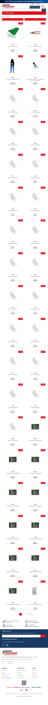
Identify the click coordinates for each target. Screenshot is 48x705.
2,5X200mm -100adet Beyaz (13, 212)
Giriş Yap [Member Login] (31, 7)
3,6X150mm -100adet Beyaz (35, 212)
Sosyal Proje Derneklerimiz (6, 685)
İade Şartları (19, 680)
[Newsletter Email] (24, 643)
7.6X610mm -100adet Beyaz (13, 113)
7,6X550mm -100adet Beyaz (35, 412)
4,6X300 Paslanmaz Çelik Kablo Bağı (12, 478)
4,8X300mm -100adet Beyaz (13, 345)
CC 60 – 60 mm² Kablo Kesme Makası (35, 46)
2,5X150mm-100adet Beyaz (35, 179)
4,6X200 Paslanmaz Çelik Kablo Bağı (35, 445)
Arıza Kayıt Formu (35, 678)
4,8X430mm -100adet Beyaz (13, 445)
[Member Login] (34, 7)
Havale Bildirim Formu (36, 683)
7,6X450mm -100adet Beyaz (13, 412)
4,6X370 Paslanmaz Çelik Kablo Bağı (35, 478)
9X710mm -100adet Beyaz (35, 113)
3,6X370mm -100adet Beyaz (35, 279)
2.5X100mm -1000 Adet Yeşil (13, 46)
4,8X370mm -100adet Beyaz (35, 345)
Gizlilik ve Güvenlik (20, 685)
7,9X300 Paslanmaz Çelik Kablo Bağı (12, 545)
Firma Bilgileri (4, 678)
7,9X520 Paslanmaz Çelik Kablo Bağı (12, 578)
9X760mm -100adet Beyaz (12, 146)
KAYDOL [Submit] (43, 643)
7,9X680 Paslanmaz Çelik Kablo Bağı (35, 578)
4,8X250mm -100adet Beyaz (35, 312)
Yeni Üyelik (34, 680)
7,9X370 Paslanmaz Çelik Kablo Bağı (35, 545)
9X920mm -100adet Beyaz (35, 146)
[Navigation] (24, 13)
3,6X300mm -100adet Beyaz (13, 279)
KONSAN (8, 16)
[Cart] (43, 7)
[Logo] (8, 6)
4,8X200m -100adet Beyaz (12, 312)
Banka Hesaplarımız (5, 683)
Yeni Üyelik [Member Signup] (37, 7)
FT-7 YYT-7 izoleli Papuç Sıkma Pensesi (12, 79)
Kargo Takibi (34, 685)
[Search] (15, 10)
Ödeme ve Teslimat (20, 683)
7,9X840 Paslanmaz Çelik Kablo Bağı (12, 611)
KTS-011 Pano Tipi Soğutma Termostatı (35, 611)
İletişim (3, 680)
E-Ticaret (21, 704)
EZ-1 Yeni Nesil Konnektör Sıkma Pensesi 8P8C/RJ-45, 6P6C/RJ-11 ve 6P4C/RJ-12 (35, 80)
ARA (44, 9)
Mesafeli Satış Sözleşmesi (21, 678)
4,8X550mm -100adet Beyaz (13, 179)
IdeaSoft (18, 704)
